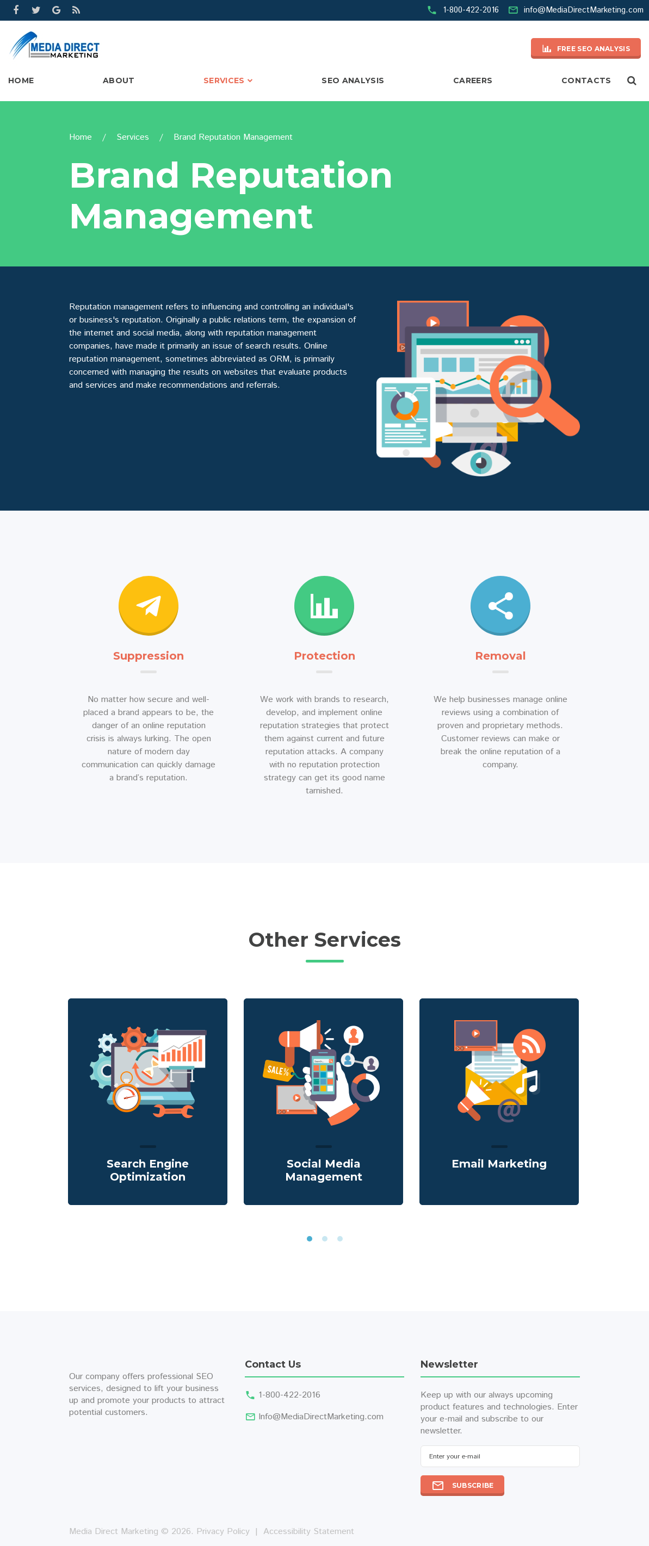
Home (21, 80)
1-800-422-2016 (471, 10)
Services (224, 80)
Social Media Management (323, 1170)
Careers (472, 80)
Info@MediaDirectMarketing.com (321, 1417)
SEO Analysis (353, 80)
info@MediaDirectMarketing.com (584, 10)
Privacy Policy (223, 1531)
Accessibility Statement (308, 1531)
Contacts (586, 80)
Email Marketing (499, 1163)
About (119, 80)
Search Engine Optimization (148, 1170)
